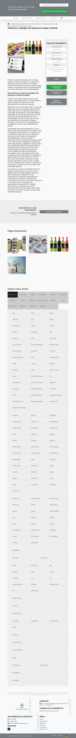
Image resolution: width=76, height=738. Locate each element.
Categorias (18, 24)
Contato (53, 18)
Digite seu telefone (56, 59)
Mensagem (57, 65)
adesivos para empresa (29, 24)
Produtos (40, 18)
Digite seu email (56, 52)
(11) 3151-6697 (12, 719)
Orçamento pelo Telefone (56, 92)
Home (15, 18)
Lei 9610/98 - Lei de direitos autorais (40, 694)
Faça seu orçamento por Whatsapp (54, 11)
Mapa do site (43, 729)
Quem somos (26, 18)
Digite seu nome (56, 46)
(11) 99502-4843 (12, 721)
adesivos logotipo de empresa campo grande (19, 26)
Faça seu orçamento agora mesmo (54, 5)
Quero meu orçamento (54, 211)
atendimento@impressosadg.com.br (18, 723)
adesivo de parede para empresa (46, 24)
